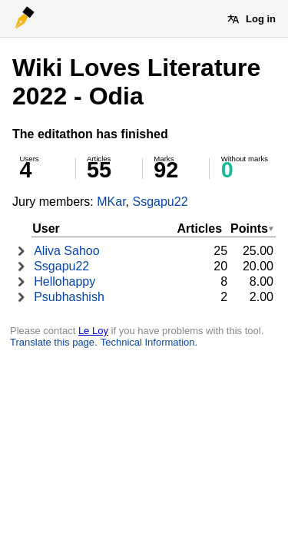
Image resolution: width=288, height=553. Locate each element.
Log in (261, 19)
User (46, 228)
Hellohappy (64, 281)
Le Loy (93, 330)
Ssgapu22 (159, 201)
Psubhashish (69, 296)
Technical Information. (149, 342)
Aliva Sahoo (66, 250)
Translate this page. (54, 342)
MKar (111, 201)
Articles (199, 228)
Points (249, 228)
